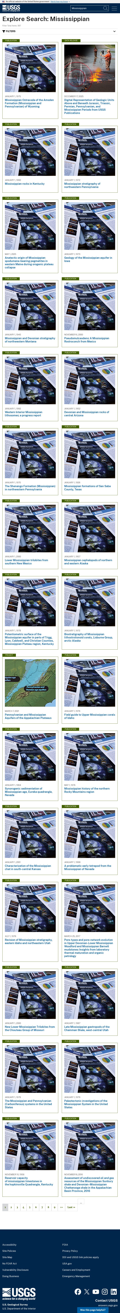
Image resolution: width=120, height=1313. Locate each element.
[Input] (89, 8)
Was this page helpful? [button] (93, 1310)
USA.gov (67, 1263)
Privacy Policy (70, 1251)
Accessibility (9, 1245)
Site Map (7, 1257)
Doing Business (10, 1276)
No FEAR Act (9, 1263)
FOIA (65, 1245)
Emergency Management (76, 1276)
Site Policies (9, 1251)
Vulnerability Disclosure (15, 1270)
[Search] (106, 8)
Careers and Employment (76, 1270)
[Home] (11, 10)
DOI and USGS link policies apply (80, 1257)
